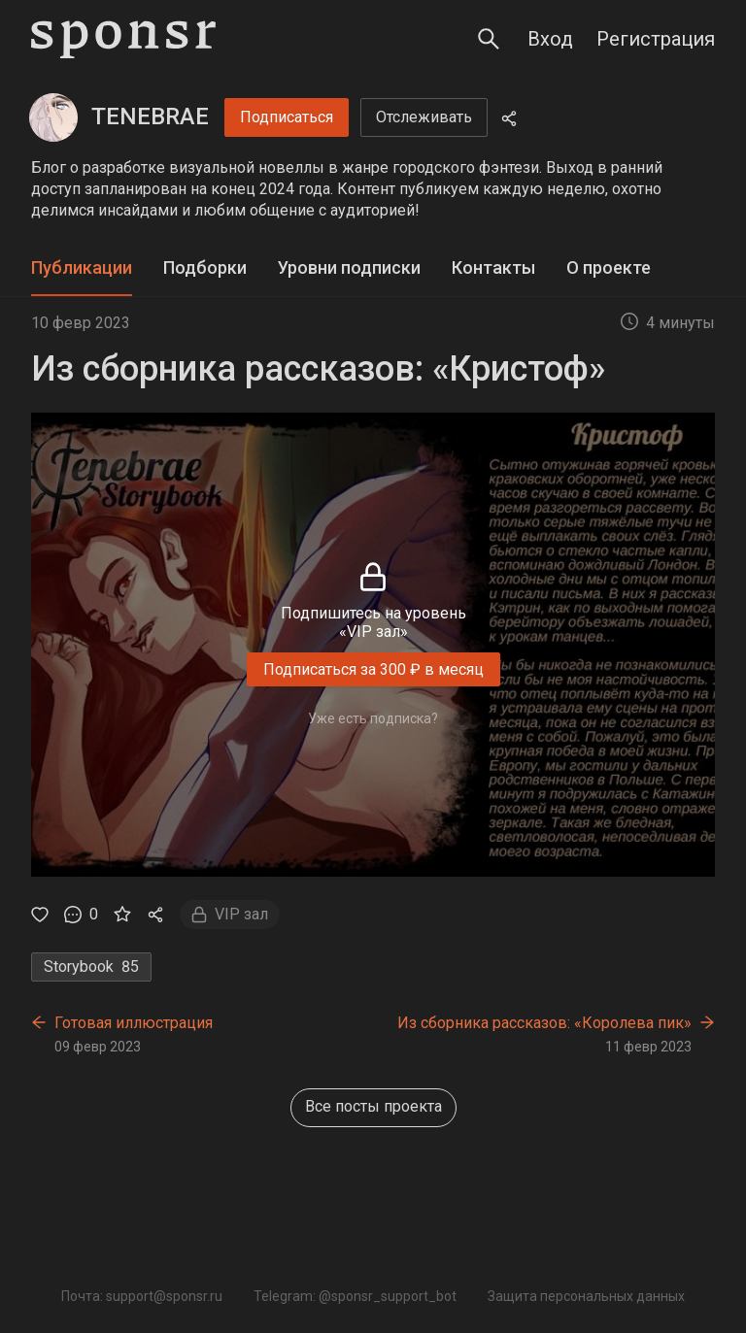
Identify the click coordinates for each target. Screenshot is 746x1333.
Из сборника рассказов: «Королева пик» (544, 1023)
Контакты (493, 267)
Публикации (81, 267)
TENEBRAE (150, 116)
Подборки (205, 267)
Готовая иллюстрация (133, 1023)
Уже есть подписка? (373, 718)
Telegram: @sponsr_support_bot (355, 1296)
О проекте (608, 267)
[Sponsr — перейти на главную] (123, 39)
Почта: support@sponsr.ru (141, 1296)
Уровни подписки (349, 267)
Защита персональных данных (586, 1296)
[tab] (81, 268)
